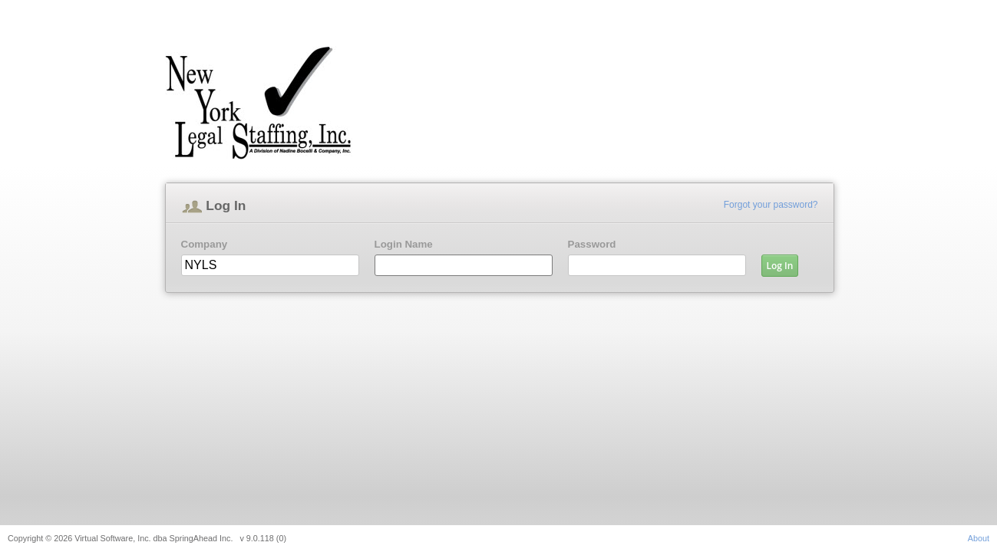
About (978, 538)
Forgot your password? (771, 204)
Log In (780, 265)
